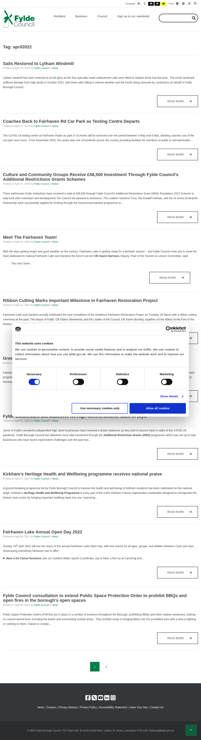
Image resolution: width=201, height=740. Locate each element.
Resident (59, 16)
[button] (191, 730)
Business (81, 16)
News (55, 68)
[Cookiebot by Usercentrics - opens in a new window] (169, 329)
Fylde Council (42, 68)
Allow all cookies (158, 408)
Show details (169, 396)
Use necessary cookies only (100, 408)
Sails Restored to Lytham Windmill (39, 63)
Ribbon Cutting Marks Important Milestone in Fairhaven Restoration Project (80, 300)
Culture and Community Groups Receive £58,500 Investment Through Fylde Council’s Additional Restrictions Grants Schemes (90, 177)
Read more (182, 103)
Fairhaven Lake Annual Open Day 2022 (42, 531)
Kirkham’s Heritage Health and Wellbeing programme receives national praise (82, 474)
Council (102, 16)
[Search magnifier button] (193, 18)
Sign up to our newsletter (133, 16)
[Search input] (176, 18)
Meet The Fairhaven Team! (30, 237)
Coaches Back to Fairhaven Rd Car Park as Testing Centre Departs (71, 121)
